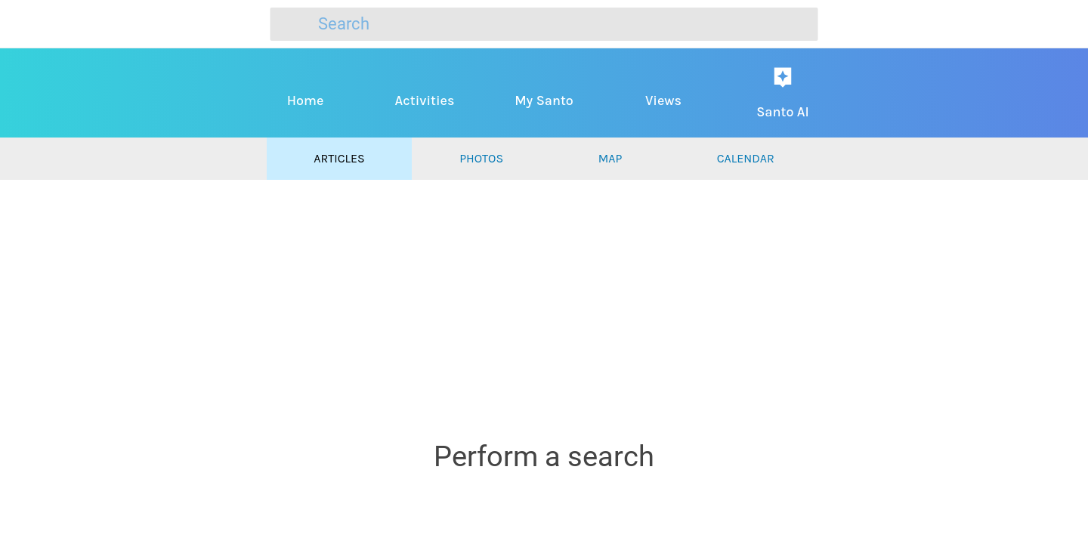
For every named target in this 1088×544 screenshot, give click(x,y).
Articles (339, 158)
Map (610, 158)
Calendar (745, 158)
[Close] (30, 24)
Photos (481, 158)
